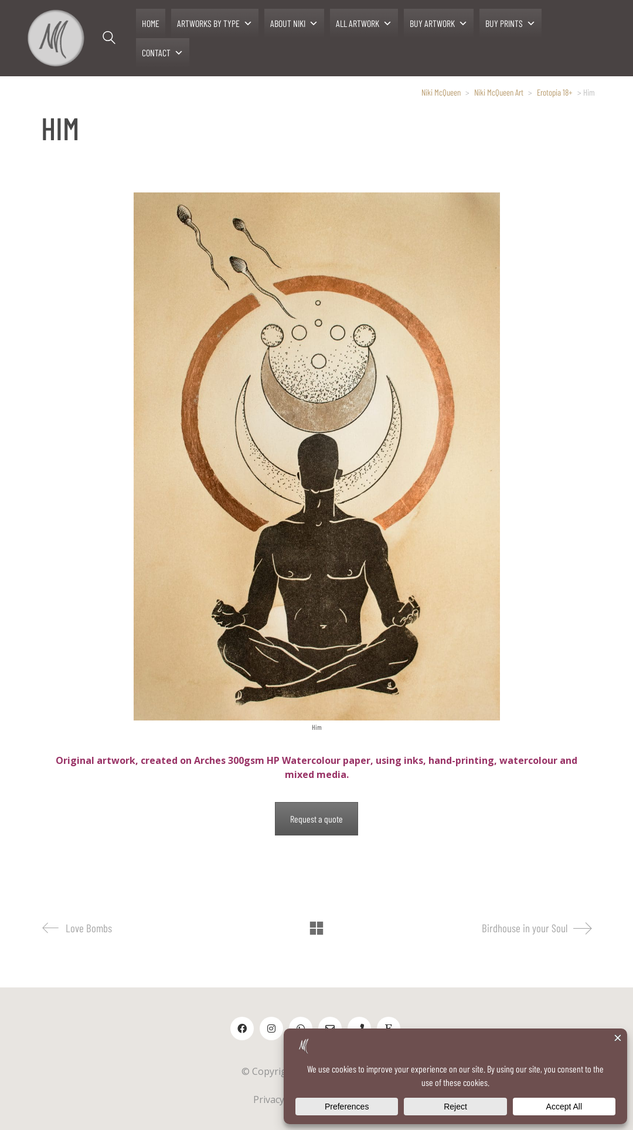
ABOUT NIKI (294, 23)
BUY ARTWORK (439, 23)
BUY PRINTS (510, 23)
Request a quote (316, 818)
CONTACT (162, 52)
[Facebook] (242, 1028)
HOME (150, 23)
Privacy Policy (282, 1099)
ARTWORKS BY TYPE (215, 23)
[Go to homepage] (55, 38)
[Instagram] (271, 1028)
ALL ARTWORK (364, 23)
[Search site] (109, 39)
